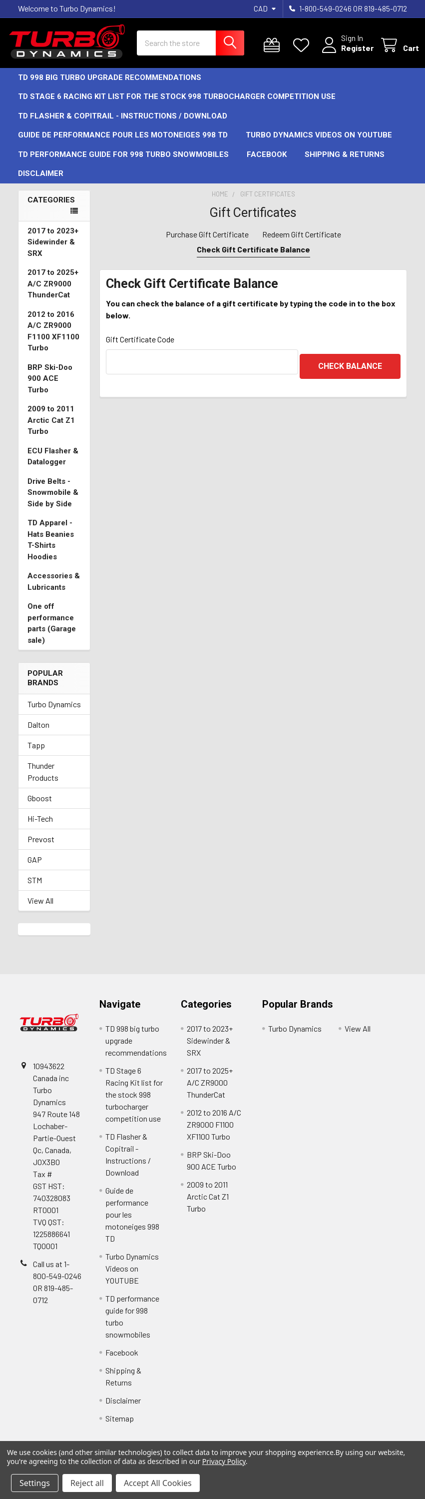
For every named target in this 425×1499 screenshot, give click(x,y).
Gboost (39, 807)
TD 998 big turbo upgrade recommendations (109, 86)
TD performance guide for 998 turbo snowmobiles (123, 163)
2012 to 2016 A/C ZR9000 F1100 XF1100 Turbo (53, 340)
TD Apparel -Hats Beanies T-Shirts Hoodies (50, 548)
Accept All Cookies (158, 1483)
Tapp (36, 754)
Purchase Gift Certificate (207, 243)
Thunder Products (42, 780)
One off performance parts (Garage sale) (51, 632)
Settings (34, 1483)
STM (34, 889)
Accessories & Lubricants (53, 590)
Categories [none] (51, 208)
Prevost (40, 848)
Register (345, 53)
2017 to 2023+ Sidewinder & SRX (52, 251)
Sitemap (119, 1427)
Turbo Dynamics (54, 713)
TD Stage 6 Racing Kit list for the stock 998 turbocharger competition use (177, 105)
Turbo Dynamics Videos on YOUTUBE (319, 143)
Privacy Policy (224, 1461)
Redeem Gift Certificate (301, 243)
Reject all (87, 1483)
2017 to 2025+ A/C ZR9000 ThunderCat (52, 292)
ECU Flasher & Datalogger (52, 465)
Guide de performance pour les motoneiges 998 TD (123, 143)
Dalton (38, 733)
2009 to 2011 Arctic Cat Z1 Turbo (51, 429)
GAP (34, 868)
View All (40, 909)
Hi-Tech (40, 827)
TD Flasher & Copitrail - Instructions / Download (122, 124)
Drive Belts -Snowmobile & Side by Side (52, 501)
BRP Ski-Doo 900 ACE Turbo (49, 387)
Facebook (267, 163)
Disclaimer (40, 182)
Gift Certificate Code (140, 348)
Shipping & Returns (345, 163)
